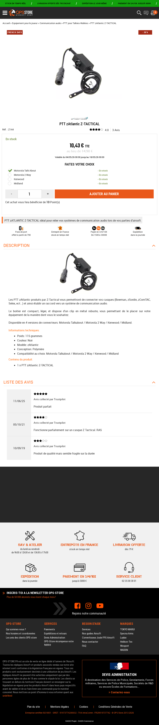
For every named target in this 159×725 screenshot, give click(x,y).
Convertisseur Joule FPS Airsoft (98, 596)
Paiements (49, 588)
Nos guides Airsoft (91, 592)
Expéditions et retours (55, 592)
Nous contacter (90, 600)
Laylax (123, 596)
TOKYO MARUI (127, 588)
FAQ (84, 604)
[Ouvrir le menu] (5, 13)
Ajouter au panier (104, 194)
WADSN (124, 608)
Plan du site (33, 706)
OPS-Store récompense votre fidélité (59, 602)
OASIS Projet (71, 721)
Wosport (124, 604)
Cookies (83, 706)
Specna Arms (126, 592)
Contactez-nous (119, 671)
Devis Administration (54, 596)
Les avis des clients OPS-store (21, 596)
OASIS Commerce (86, 721)
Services (86, 588)
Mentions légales (59, 706)
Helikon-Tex (126, 600)
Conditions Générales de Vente (115, 706)
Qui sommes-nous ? (16, 588)
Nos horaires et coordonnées (20, 592)
